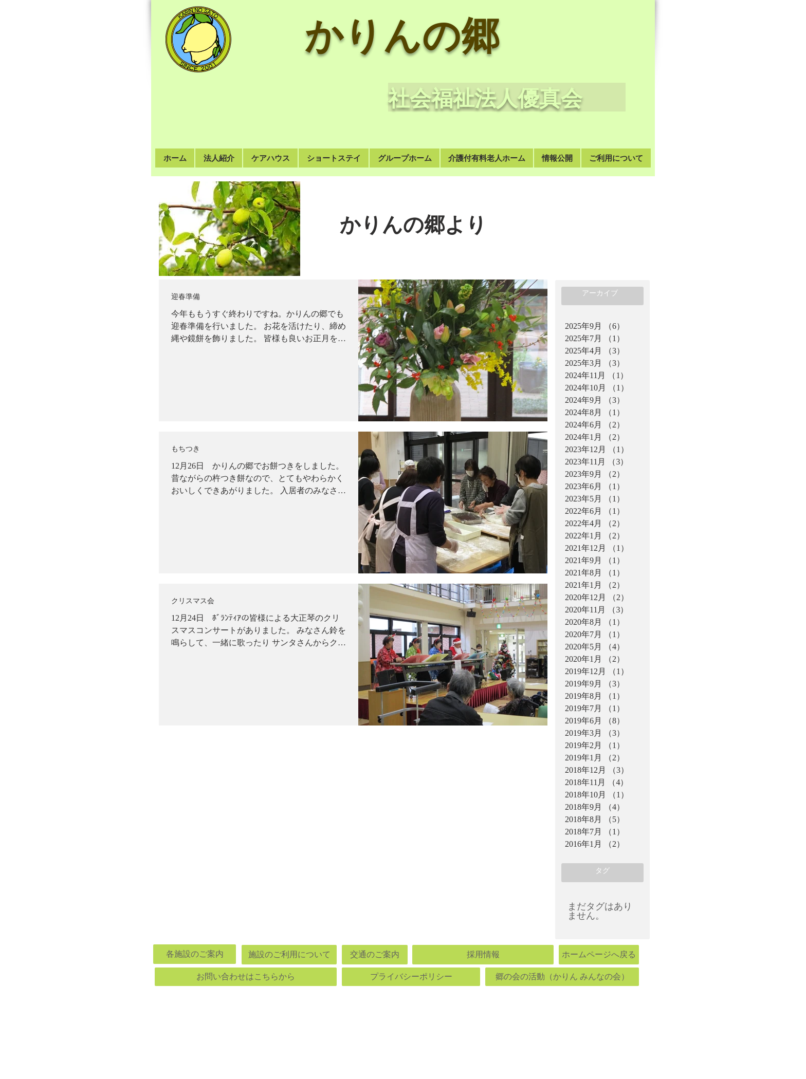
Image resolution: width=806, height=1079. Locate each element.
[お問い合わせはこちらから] (246, 977)
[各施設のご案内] (194, 954)
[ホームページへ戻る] (599, 954)
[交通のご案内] (375, 954)
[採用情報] (483, 954)
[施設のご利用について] (289, 954)
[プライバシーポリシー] (411, 977)
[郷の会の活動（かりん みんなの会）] (562, 977)
